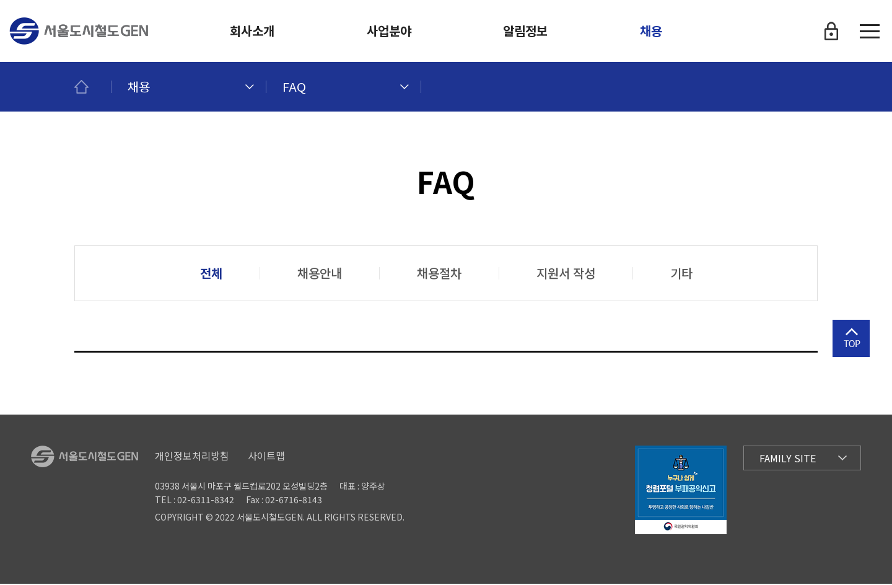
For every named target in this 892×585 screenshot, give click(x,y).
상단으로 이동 (851, 360)
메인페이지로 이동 (93, 87)
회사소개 (252, 31)
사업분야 (389, 31)
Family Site (787, 459)
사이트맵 (266, 456)
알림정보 (525, 31)
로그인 (831, 31)
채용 (651, 31)
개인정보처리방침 (192, 456)
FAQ (294, 86)
